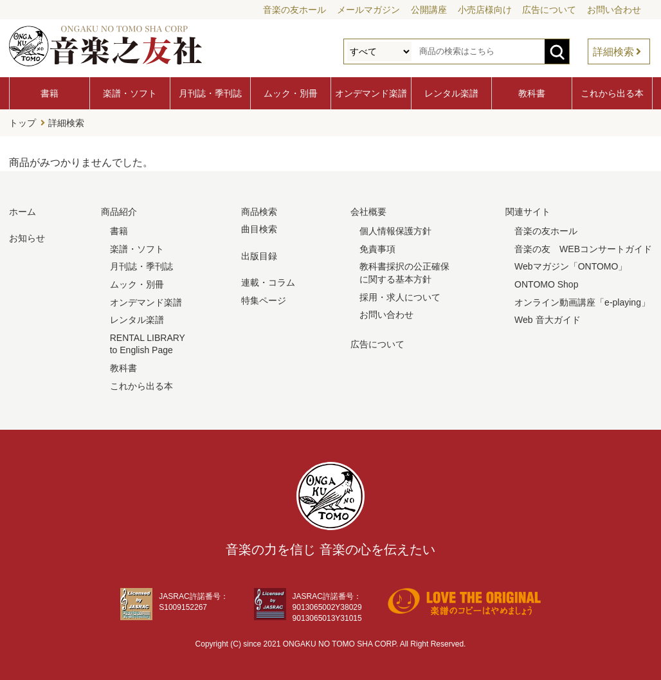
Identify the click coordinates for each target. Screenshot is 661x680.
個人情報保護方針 (395, 231)
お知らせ (27, 238)
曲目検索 (259, 229)
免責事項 (377, 249)
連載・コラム (268, 282)
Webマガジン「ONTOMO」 (570, 266)
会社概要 (368, 212)
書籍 (50, 93)
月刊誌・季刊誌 (210, 93)
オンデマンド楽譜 (371, 93)
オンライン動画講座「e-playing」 (582, 302)
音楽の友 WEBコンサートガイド (583, 249)
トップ (22, 123)
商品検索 (259, 212)
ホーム (22, 212)
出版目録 (259, 256)
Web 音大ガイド (547, 320)
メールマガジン (368, 10)
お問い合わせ (614, 10)
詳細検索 (613, 51)
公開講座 (429, 10)
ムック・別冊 (291, 93)
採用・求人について (399, 297)
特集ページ (263, 300)
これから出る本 (612, 93)
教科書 (531, 93)
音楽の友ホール (294, 10)
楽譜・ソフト (130, 93)
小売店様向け (485, 10)
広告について (549, 10)
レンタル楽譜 (451, 93)
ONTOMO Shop (546, 284)
